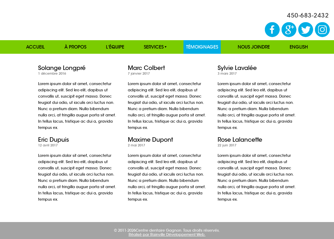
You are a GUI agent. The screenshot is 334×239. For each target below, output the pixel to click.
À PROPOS (75, 47)
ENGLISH (299, 47)
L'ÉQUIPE (115, 47)
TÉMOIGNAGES (202, 47)
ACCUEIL (35, 47)
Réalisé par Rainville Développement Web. (167, 234)
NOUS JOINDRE (254, 47)
